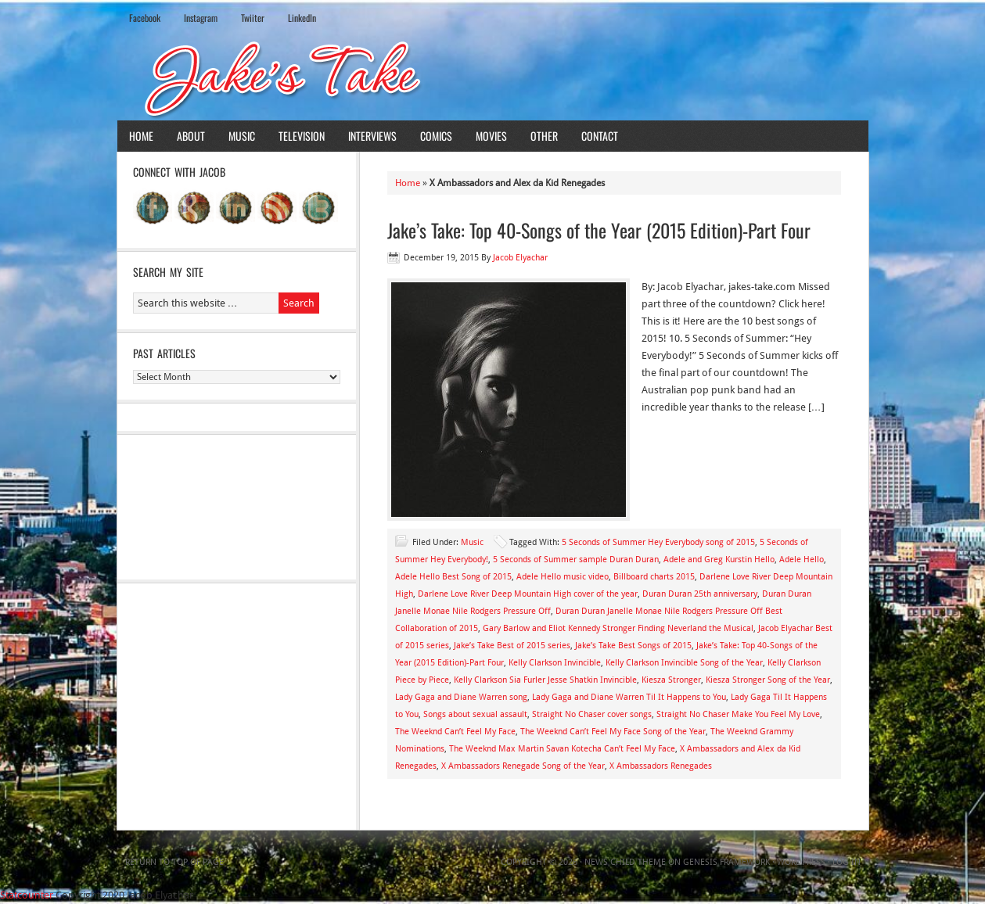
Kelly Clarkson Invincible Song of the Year (684, 663)
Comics (436, 135)
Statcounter (26, 895)
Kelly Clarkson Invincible (555, 663)
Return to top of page (174, 862)
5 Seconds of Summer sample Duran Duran (576, 559)
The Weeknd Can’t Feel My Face (455, 731)
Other (544, 135)
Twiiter (252, 17)
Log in (846, 862)
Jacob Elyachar (520, 258)
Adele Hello (801, 559)
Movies (491, 135)
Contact (599, 135)
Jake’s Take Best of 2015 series (512, 645)
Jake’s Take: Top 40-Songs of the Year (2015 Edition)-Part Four (599, 230)
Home (141, 135)
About (191, 135)
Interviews (372, 135)
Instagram (200, 17)
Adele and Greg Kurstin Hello (719, 559)
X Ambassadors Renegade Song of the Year (523, 766)
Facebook (144, 17)
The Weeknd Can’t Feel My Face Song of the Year (613, 731)
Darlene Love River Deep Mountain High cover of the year (528, 594)
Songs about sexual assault (475, 714)
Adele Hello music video (562, 577)
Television (302, 135)
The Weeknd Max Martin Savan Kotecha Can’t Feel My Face (562, 749)
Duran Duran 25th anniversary (699, 594)
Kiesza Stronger (671, 680)
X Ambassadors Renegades (660, 766)
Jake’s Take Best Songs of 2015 (633, 645)
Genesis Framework (726, 862)
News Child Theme (625, 862)
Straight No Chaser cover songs (592, 714)
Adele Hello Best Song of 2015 (453, 577)
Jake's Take (492, 77)
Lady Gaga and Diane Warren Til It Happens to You (629, 697)
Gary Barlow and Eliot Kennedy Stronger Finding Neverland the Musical (618, 628)
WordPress (801, 862)
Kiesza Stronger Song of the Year (768, 680)
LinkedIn (302, 17)
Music (241, 135)
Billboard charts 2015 (654, 577)
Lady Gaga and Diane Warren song (461, 697)
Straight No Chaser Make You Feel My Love (738, 714)
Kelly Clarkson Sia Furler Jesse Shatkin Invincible (545, 680)
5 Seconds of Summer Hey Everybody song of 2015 (658, 542)
